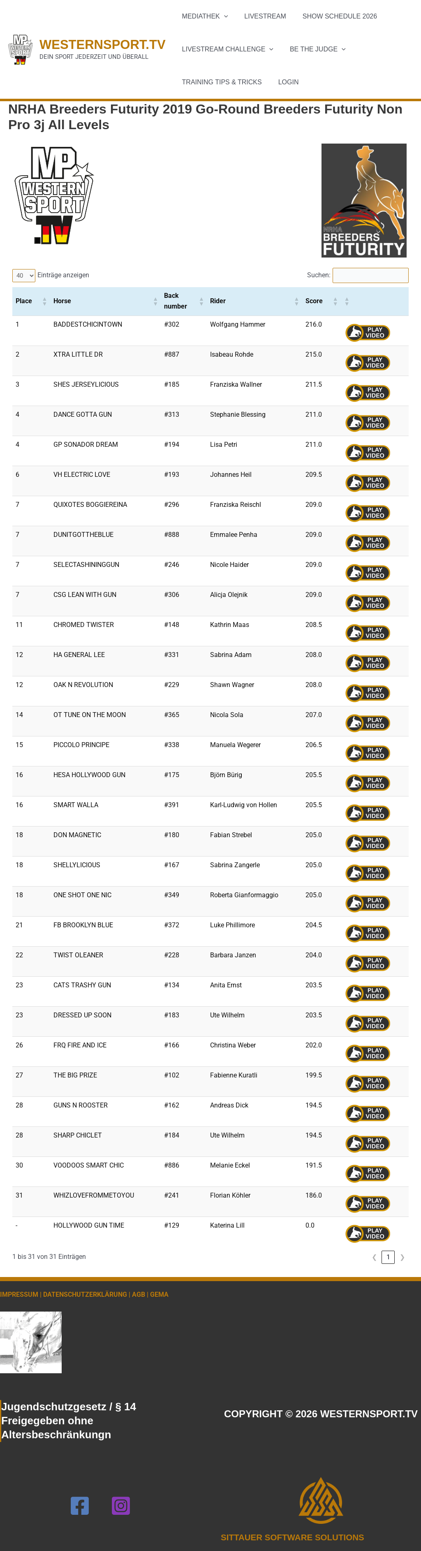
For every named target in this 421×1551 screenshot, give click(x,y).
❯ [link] (402, 1257)
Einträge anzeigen (64, 275)
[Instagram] (121, 1505)
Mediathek (203, 16)
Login (283, 82)
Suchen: (314, 275)
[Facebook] (79, 1505)
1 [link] (388, 1257)
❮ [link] (374, 1257)
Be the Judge (313, 49)
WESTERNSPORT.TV (102, 44)
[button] (222, 16)
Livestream (260, 16)
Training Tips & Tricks (220, 82)
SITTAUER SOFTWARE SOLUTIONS (298, 1537)
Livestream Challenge (226, 49)
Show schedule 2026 (331, 16)
